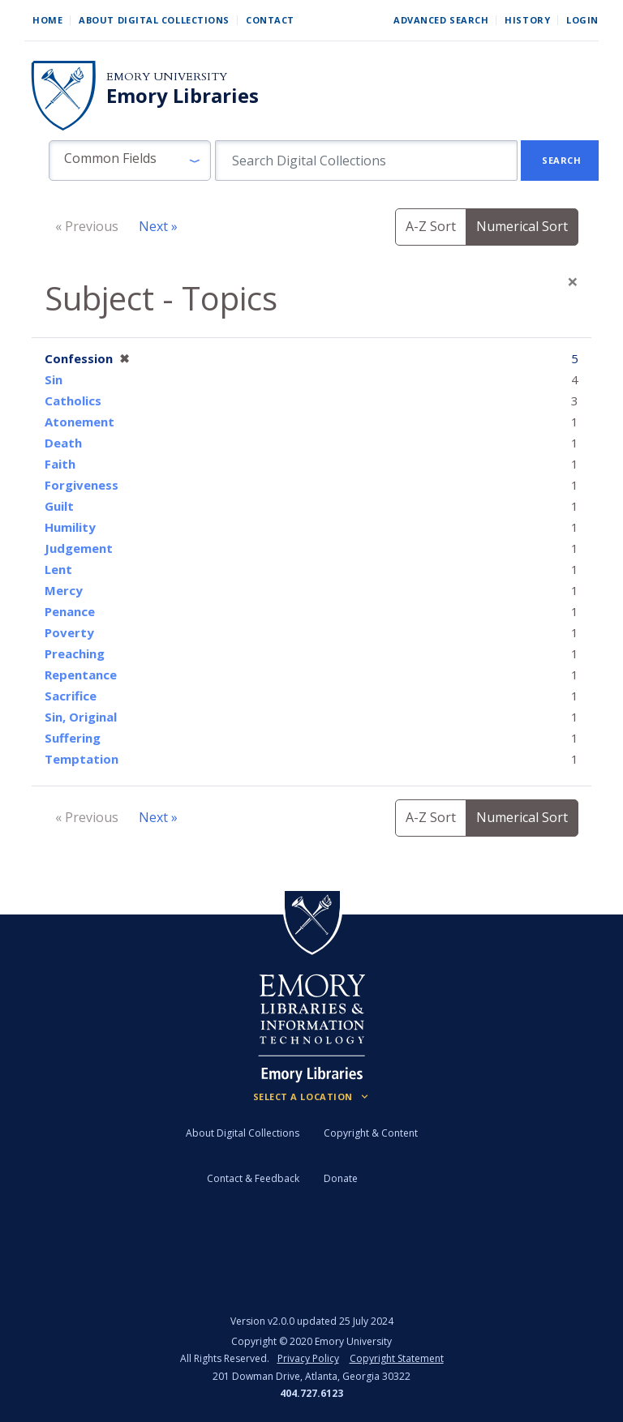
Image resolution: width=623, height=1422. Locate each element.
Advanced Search (440, 20)
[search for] (366, 160)
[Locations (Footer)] (312, 1097)
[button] (130, 160)
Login (582, 20)
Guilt (59, 506)
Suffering (73, 738)
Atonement (79, 421)
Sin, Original (81, 717)
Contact (270, 20)
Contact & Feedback (253, 1178)
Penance (70, 611)
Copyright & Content (371, 1133)
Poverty (69, 632)
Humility (70, 527)
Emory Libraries (182, 95)
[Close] (572, 281)
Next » (158, 226)
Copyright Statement (397, 1358)
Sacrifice (71, 695)
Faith (60, 464)
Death (63, 443)
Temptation (81, 759)
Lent (58, 569)
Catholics (73, 400)
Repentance (81, 674)
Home (47, 20)
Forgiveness (81, 485)
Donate (341, 1178)
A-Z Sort (431, 226)
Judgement (79, 548)
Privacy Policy (308, 1358)
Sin (53, 379)
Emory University (166, 76)
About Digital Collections (154, 20)
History (527, 20)
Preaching (75, 653)
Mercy (64, 590)
